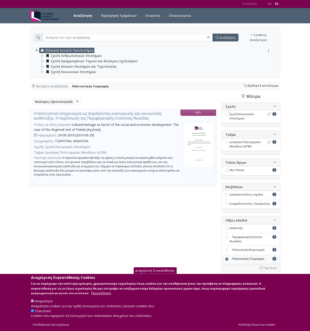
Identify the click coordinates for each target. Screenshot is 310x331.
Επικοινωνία (180, 15)
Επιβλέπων (234, 187)
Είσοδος (250, 4)
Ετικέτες (153, 15)
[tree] (157, 61)
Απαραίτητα (43, 305)
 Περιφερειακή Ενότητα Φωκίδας (246, 239)
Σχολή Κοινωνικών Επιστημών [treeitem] (70, 72)
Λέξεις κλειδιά (236, 220)
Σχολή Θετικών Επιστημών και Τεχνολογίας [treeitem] (81, 66)
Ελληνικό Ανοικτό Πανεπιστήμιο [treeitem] (66, 50)
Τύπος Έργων (235, 162)
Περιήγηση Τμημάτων (119, 15)
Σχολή (230, 106)
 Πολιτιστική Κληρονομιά (247, 250)
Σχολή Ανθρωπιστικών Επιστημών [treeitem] (73, 55)
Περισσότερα (101, 297)
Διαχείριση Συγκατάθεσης (155, 274)
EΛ (276, 4)
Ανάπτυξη (236, 228)
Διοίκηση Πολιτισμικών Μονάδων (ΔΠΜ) (75, 152)
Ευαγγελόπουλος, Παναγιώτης (250, 204)
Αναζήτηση (83, 15)
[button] (208, 37)
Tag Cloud (268, 268)
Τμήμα (230, 134)
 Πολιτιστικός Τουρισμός (247, 259)
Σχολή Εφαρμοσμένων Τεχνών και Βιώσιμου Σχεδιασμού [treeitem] (91, 61)
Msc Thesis (237, 170)
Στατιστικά (43, 314)
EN (269, 4)
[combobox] (56, 102)
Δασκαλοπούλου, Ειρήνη (246, 194)
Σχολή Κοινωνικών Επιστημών (67, 147)
